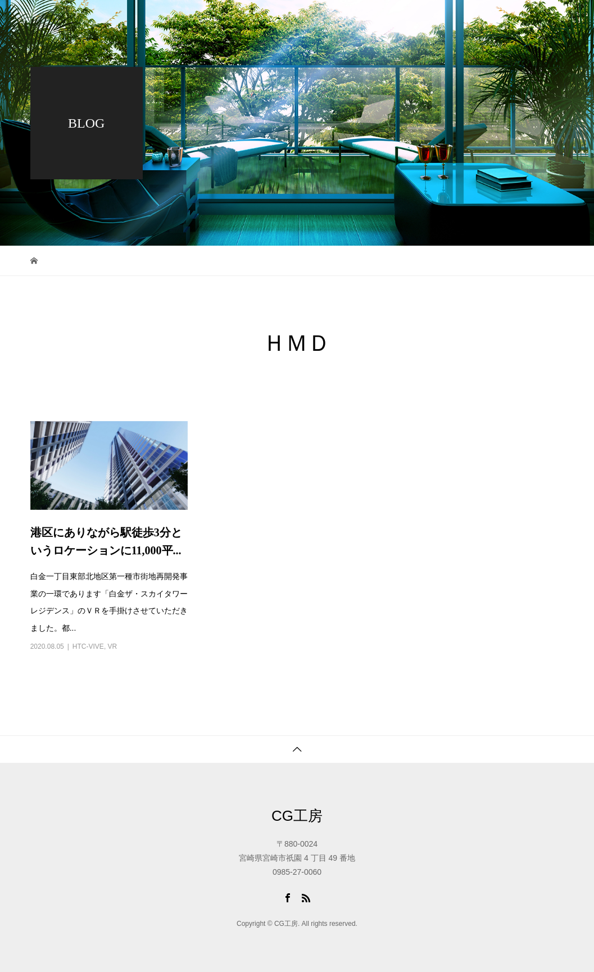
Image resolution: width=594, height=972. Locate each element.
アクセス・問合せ (369, 59)
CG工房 (297, 815)
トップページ (292, 19)
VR (112, 646)
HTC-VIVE (88, 646)
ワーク (359, 19)
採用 (288, 59)
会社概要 (473, 19)
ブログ (414, 19)
